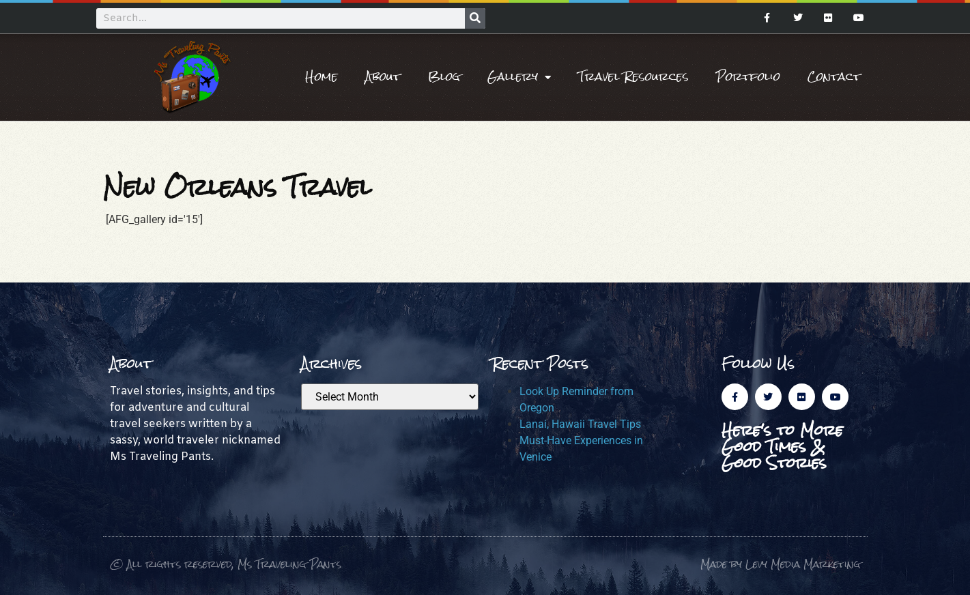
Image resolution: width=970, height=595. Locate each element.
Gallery (519, 77)
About (383, 77)
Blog (444, 77)
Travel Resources (633, 77)
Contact (834, 77)
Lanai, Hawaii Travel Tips (580, 424)
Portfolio (748, 77)
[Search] (475, 18)
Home (321, 77)
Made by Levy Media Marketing (780, 564)
